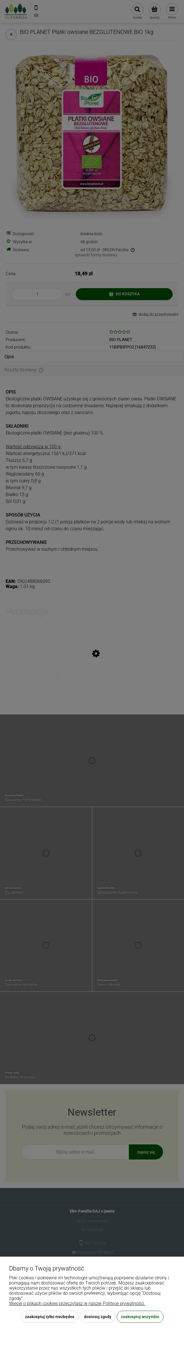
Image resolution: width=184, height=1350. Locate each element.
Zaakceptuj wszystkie (140, 1316)
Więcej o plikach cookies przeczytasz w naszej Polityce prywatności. (77, 1303)
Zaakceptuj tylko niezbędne (49, 1316)
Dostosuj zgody (97, 1316)
